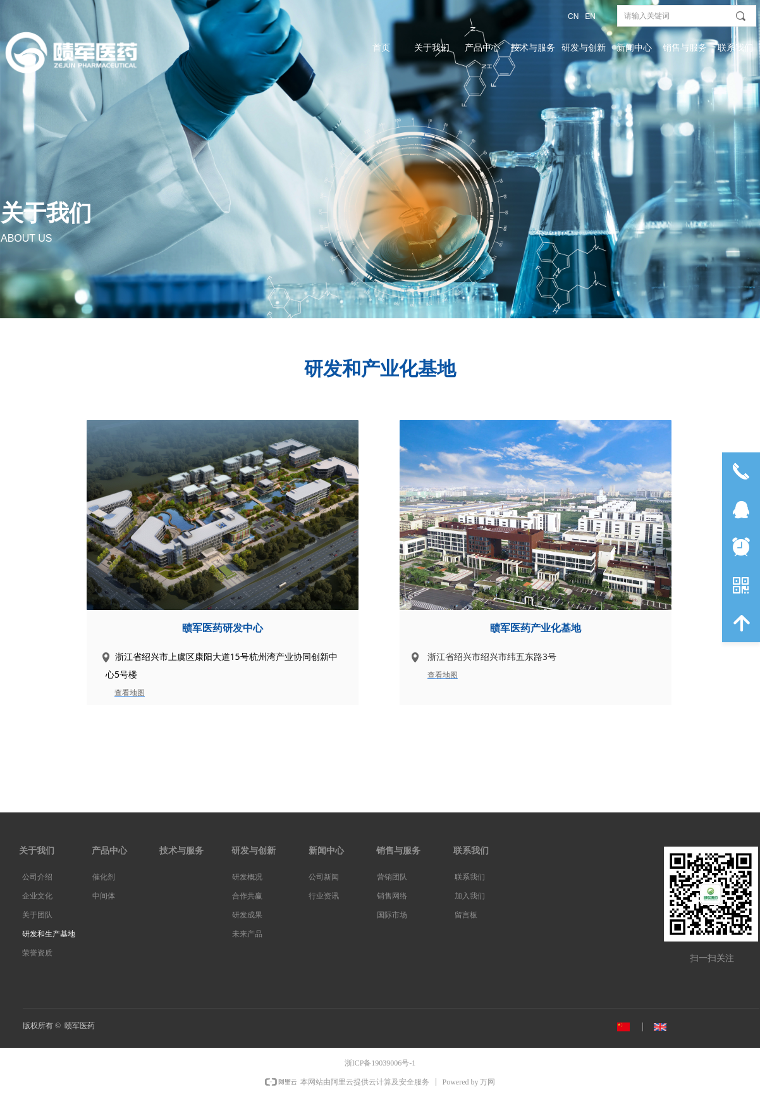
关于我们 (432, 48)
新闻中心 (634, 48)
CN (573, 16)
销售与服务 (685, 48)
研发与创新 (583, 48)
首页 (381, 48)
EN (590, 16)
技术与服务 (533, 48)
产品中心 (482, 48)
